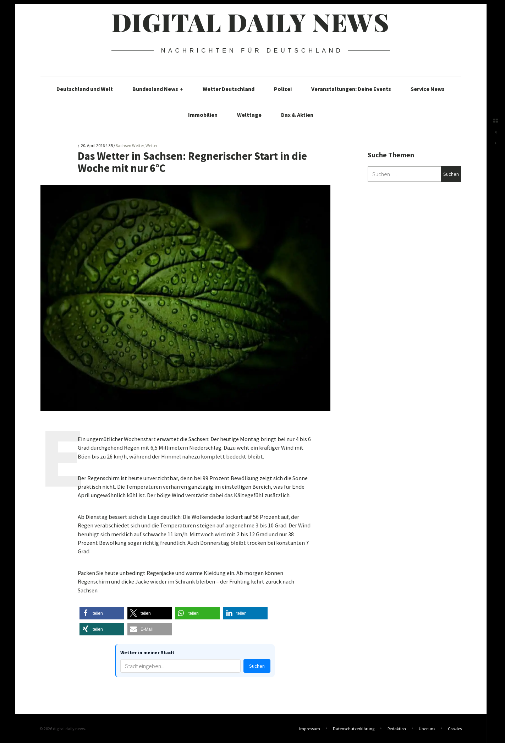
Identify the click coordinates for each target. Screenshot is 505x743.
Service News (428, 88)
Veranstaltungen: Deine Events (351, 88)
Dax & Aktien (297, 114)
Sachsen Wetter (130, 145)
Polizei (283, 88)
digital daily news (250, 21)
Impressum (309, 728)
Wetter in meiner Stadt (147, 652)
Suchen (257, 666)
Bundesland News (157, 88)
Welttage (249, 114)
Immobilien (203, 114)
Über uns (427, 728)
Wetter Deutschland (228, 88)
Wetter (152, 145)
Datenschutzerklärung (353, 728)
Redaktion (397, 728)
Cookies (455, 728)
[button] (101, 613)
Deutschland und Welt (84, 88)
